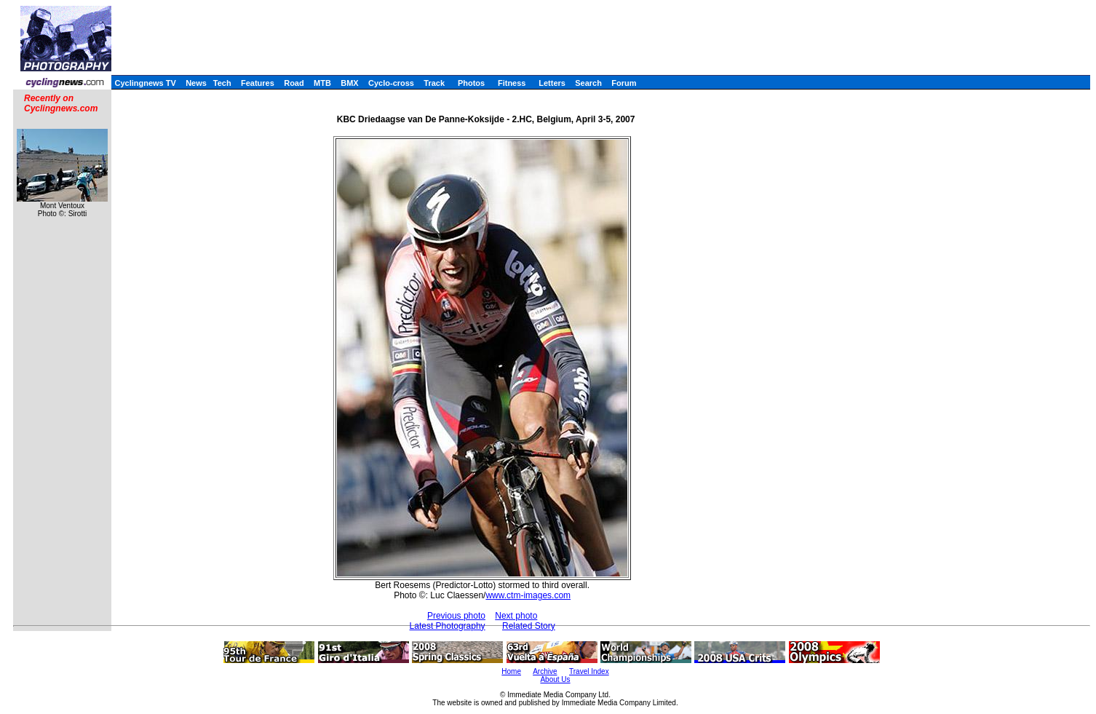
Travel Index (589, 671)
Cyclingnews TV (144, 83)
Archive (545, 671)
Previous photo (456, 616)
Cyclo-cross (391, 83)
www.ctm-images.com (528, 595)
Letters (552, 83)
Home (511, 671)
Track (434, 83)
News (196, 83)
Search (588, 83)
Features (257, 83)
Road (294, 83)
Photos (471, 83)
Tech (222, 83)
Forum (623, 83)
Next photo (516, 616)
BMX (349, 83)
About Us (555, 679)
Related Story (528, 626)
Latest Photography (447, 626)
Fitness (512, 83)
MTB (322, 83)
